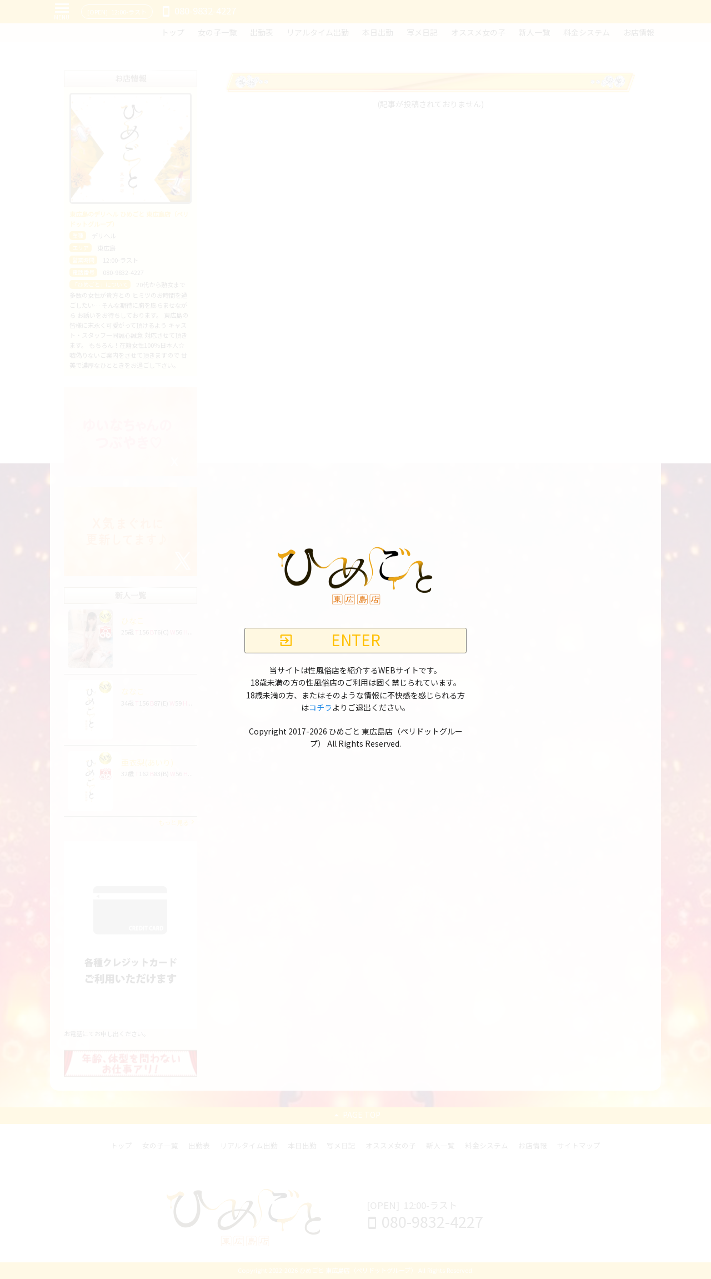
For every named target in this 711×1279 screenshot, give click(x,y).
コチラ (320, 708)
